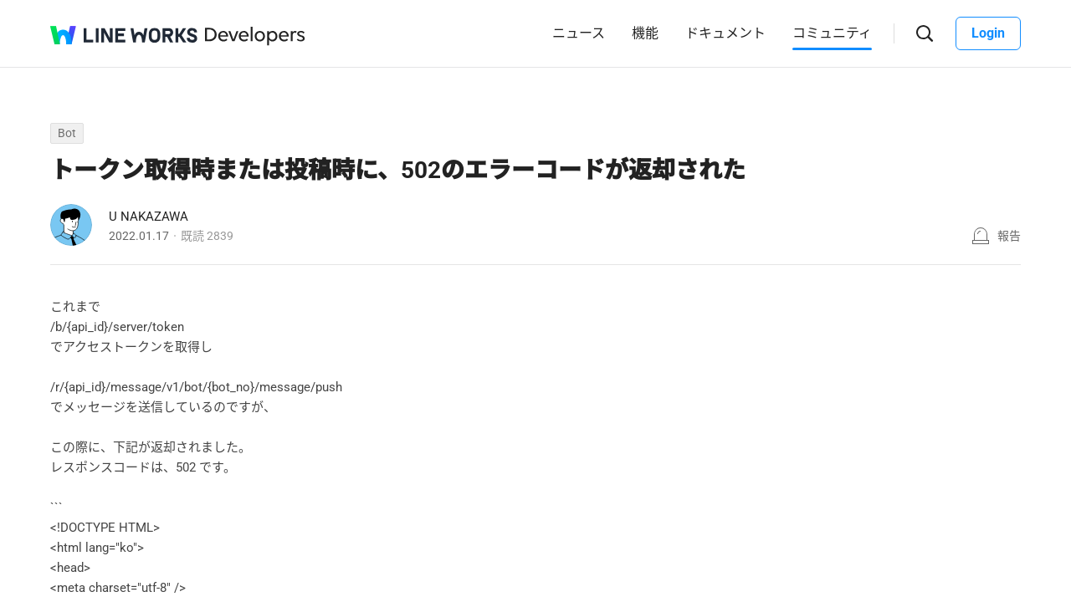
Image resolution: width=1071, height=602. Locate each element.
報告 (1009, 235)
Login (988, 33)
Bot (67, 133)
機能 (645, 33)
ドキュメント (725, 33)
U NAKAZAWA (148, 216)
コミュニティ (832, 33)
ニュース (578, 33)
